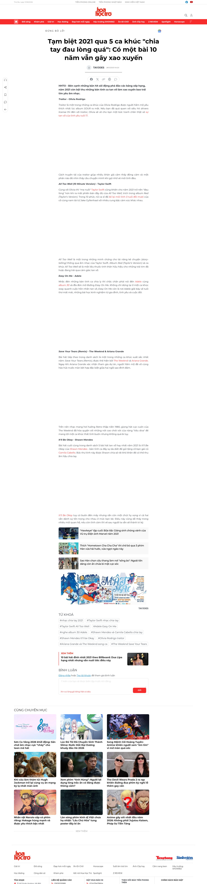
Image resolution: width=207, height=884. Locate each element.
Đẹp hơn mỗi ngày (81, 22)
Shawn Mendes (78, 449)
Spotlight (166, 22)
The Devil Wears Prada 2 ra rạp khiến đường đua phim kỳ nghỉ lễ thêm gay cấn (127, 782)
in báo (109, 79)
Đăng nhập (65, 675)
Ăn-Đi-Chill (123, 22)
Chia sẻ (5, 87)
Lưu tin (5, 94)
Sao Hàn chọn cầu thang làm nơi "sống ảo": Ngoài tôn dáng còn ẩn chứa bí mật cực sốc (111, 562)
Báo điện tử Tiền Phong (103, 11)
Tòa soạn (19, 880)
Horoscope (179, 22)
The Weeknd (120, 360)
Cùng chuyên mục (30, 710)
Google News (159, 31)
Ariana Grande (140, 360)
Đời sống (26, 22)
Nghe (5, 80)
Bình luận (5, 102)
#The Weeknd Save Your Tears (129, 644)
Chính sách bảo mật (172, 880)
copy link (103, 79)
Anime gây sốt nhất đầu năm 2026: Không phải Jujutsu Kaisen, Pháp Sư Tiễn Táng (127, 820)
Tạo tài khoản (84, 675)
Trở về (5, 109)
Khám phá (39, 22)
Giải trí (51, 22)
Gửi (139, 690)
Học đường (63, 22)
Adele (138, 281)
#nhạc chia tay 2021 (71, 620)
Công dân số (39, 873)
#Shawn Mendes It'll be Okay (77, 638)
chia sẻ (91, 79)
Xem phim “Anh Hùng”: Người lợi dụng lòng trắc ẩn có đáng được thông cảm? (80, 782)
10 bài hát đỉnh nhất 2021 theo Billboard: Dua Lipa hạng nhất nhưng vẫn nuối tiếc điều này (91, 659)
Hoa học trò (22, 855)
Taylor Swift (97, 189)
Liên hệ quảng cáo (61, 880)
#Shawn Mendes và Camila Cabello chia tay (116, 632)
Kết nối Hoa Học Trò (82, 873)
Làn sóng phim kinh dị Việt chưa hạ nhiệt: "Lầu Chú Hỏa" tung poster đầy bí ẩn (80, 820)
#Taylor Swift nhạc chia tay (102, 620)
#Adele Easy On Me (104, 626)
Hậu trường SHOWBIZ (103, 22)
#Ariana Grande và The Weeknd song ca (83, 644)
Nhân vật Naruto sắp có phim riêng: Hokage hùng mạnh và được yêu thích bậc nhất (32, 820)
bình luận (115, 79)
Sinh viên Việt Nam (135, 2)
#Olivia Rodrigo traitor (111, 638)
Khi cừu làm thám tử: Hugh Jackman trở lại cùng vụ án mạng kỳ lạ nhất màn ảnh (35, 782)
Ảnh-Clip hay (138, 22)
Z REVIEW (153, 22)
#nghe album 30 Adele (73, 632)
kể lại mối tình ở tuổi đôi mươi (126, 196)
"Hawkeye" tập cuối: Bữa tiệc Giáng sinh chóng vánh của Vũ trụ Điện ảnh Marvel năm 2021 (113, 532)
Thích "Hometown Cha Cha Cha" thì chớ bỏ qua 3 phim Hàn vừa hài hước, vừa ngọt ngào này (112, 547)
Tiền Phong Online (85, 2)
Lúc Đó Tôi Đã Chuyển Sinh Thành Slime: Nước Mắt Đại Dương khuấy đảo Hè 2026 (81, 745)
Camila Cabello (67, 452)
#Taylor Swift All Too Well (74, 626)
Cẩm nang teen (160, 866)
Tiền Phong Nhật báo (110, 2)
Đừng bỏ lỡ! (55, 31)
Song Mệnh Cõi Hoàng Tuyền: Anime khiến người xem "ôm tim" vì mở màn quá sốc (127, 745)
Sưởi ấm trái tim (120, 866)
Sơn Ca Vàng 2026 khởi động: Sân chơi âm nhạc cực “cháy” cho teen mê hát (34, 745)
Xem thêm (191, 22)
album (64, 285)
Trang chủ (16, 22)
